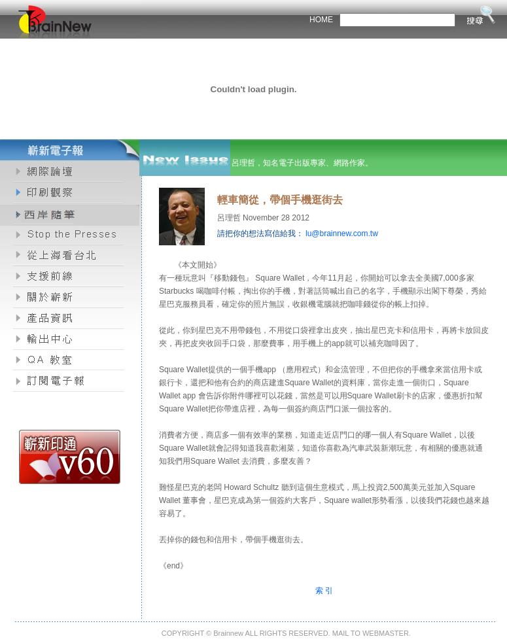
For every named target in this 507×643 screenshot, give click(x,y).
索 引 (324, 590)
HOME (321, 19)
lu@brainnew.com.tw (342, 233)
